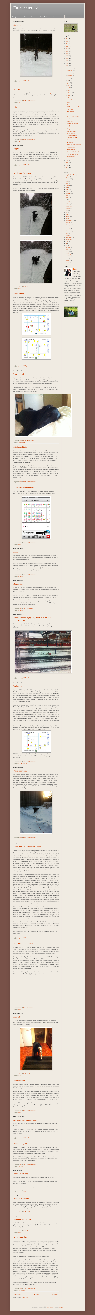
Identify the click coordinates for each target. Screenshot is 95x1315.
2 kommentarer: (30, 1230)
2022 (67, 43)
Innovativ (17, 1017)
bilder (67, 183)
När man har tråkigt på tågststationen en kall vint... (73, 125)
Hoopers (68, 208)
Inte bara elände (20, 447)
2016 (67, 58)
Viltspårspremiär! (20, 771)
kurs (19, 102)
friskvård (68, 204)
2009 (67, 167)
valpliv (67, 258)
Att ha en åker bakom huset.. (25, 1120)
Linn (20, 17)
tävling (20, 442)
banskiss (20, 366)
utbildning (68, 254)
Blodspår (20, 839)
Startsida (36, 1294)
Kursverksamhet (36, 17)
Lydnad (67, 216)
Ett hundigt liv (25, 8)
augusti (69, 78)
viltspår (67, 260)
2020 (67, 48)
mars (68, 90)
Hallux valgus (69, 206)
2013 (67, 66)
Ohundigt (20, 576)
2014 (67, 63)
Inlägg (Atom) (25, 1297)
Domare (68, 193)
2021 (67, 46)
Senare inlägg (17, 1294)
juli (68, 80)
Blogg (14, 17)
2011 (67, 162)
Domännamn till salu (57, 17)
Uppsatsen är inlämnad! (23, 943)
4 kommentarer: (30, 440)
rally (26, 366)
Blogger (61, 1307)
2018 (67, 53)
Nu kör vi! (17, 25)
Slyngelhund (69, 237)
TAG (67, 245)
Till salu (68, 247)
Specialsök (68, 239)
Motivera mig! (19, 374)
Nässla (46, 17)
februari (69, 92)
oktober (69, 73)
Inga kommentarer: (31, 80)
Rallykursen (18, 686)
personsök (68, 229)
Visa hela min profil (69, 303)
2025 (67, 41)
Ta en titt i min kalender (23, 488)
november (70, 70)
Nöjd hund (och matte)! (23, 173)
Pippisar (16, 149)
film (67, 197)
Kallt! (15, 552)
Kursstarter (18, 89)
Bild (67, 181)
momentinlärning (70, 220)
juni (68, 83)
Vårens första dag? (21, 1174)
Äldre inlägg (55, 1294)
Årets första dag (20, 1237)
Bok (67, 187)
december (70, 68)
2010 (67, 165)
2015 (67, 61)
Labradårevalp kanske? (23, 1219)
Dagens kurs (18, 293)
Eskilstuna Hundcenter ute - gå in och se (45, 93)
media (67, 218)
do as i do (68, 191)
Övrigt (19, 141)
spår (67, 241)
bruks (67, 189)
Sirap (26, 17)
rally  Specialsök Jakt (70, 175)
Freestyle (68, 202)
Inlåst (15, 107)
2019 (67, 51)
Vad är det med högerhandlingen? (27, 846)
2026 (67, 38)
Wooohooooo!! (19, 1080)
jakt (19, 81)
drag (67, 195)
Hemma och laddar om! (23, 1198)
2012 (67, 160)
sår (66, 243)
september (70, 75)
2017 (67, 56)
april (68, 88)
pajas (19, 1075)
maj (68, 85)
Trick (67, 249)
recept (67, 235)
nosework (68, 222)
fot (66, 199)
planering (68, 231)
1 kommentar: (30, 286)
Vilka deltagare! (20, 1143)
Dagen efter (18, 584)
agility (67, 177)
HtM (67, 210)
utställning (68, 256)
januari (69, 95)
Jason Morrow (50, 1307)
